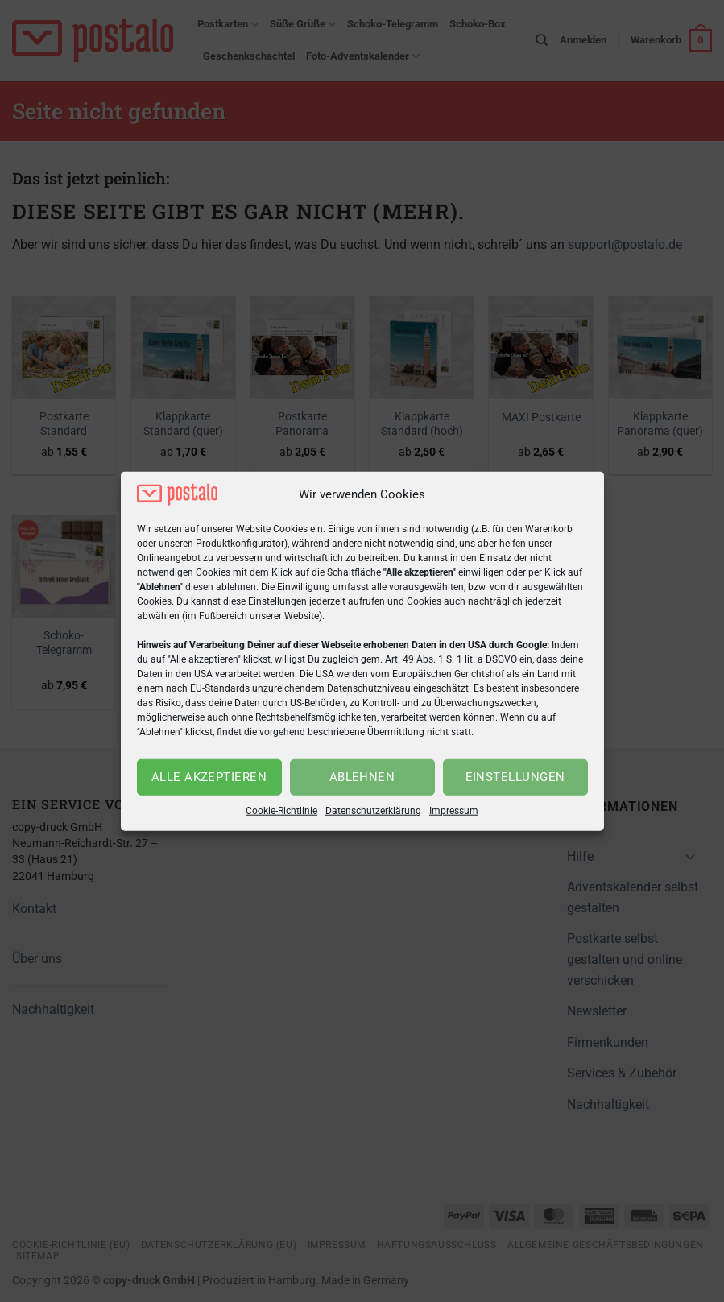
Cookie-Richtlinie (281, 810)
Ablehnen (362, 777)
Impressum (453, 810)
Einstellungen (515, 777)
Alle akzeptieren (209, 777)
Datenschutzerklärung (373, 810)
